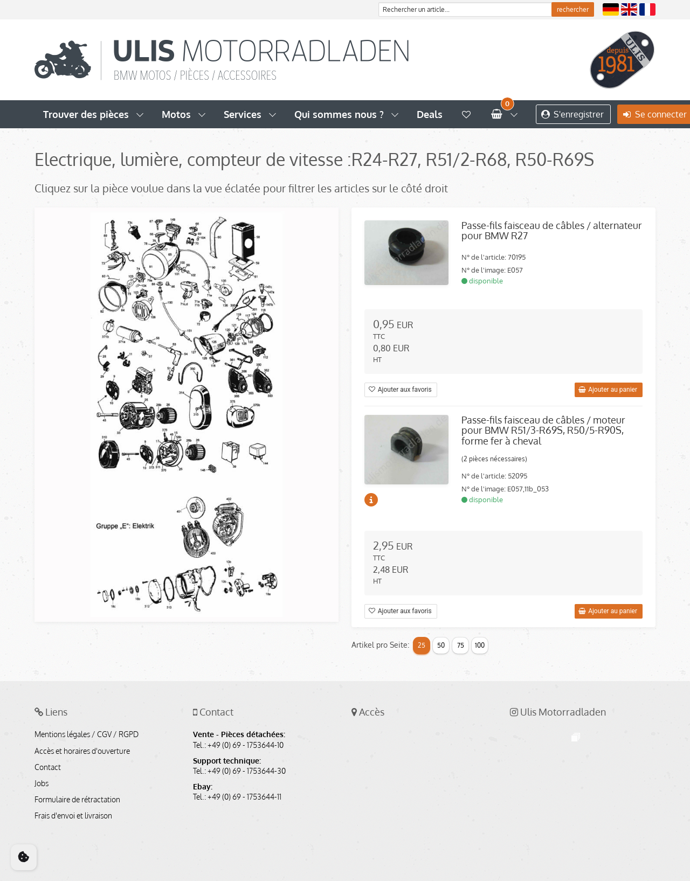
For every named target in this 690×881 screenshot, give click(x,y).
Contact (47, 767)
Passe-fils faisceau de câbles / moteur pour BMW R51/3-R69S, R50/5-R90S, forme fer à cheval (543, 430)
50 (441, 645)
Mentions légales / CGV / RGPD (86, 734)
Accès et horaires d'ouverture (82, 751)
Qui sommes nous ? (339, 114)
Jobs (41, 783)
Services (242, 114)
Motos (176, 114)
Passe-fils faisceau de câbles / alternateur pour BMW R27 (551, 230)
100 (480, 645)
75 (460, 645)
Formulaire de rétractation (77, 799)
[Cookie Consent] (24, 857)
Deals (430, 114)
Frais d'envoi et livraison (73, 815)
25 (421, 645)
